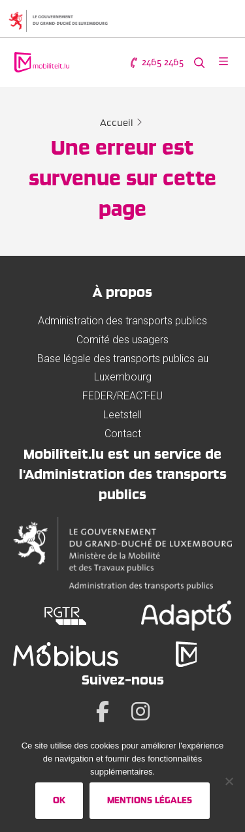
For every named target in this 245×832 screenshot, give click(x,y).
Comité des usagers (122, 339)
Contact (123, 433)
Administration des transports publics (122, 321)
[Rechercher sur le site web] (199, 62)
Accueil (116, 122)
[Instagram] (140, 711)
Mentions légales (149, 800)
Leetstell (122, 414)
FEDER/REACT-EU (122, 396)
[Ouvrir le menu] (223, 62)
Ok (59, 800)
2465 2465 (156, 62)
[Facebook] (102, 711)
